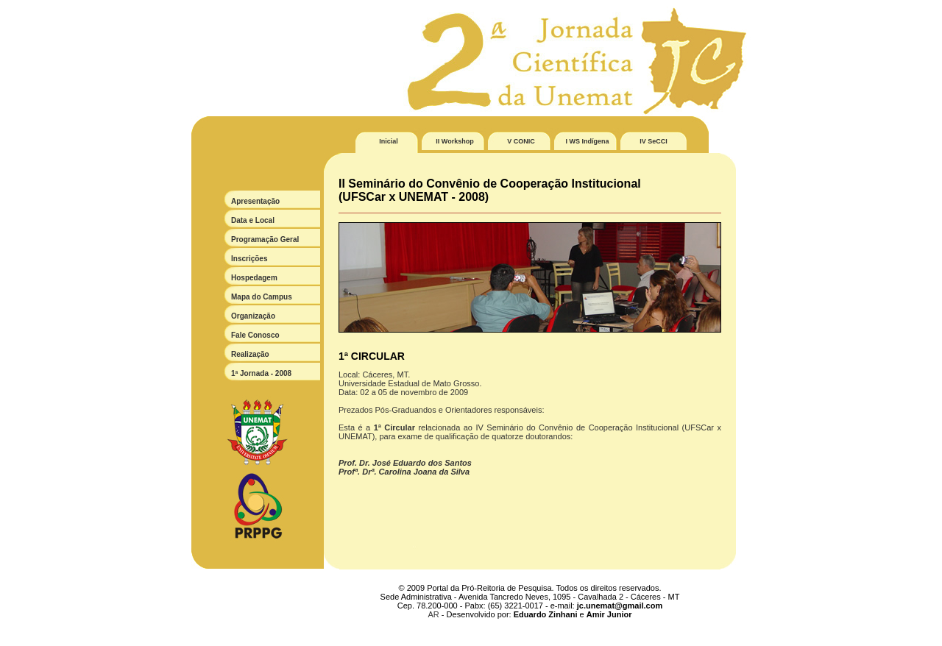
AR (433, 614)
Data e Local (253, 220)
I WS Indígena (587, 141)
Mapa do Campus (261, 297)
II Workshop (454, 141)
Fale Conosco (255, 335)
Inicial (388, 141)
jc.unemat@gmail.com (619, 605)
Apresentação (255, 201)
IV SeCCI (653, 141)
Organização (253, 316)
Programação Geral (265, 239)
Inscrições (249, 259)
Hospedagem (254, 278)
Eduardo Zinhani (546, 614)
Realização (250, 354)
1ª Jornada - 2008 (261, 373)
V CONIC (521, 141)
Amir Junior (609, 614)
